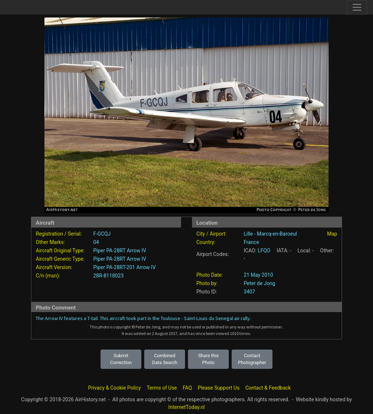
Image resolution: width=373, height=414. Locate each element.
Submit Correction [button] (120, 359)
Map (332, 234)
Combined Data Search (164, 359)
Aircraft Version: (54, 267)
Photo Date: (209, 275)
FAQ (187, 388)
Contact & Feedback (268, 388)
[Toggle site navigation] (357, 7)
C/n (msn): (48, 276)
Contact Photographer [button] (252, 359)
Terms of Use (162, 388)
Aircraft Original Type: (60, 250)
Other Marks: (50, 242)
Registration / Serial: (59, 234)
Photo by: (206, 283)
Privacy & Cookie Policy (114, 388)
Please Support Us (219, 388)
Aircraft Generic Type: (60, 259)
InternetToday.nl (186, 407)
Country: (205, 242)
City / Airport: (211, 234)
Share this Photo (208, 359)
